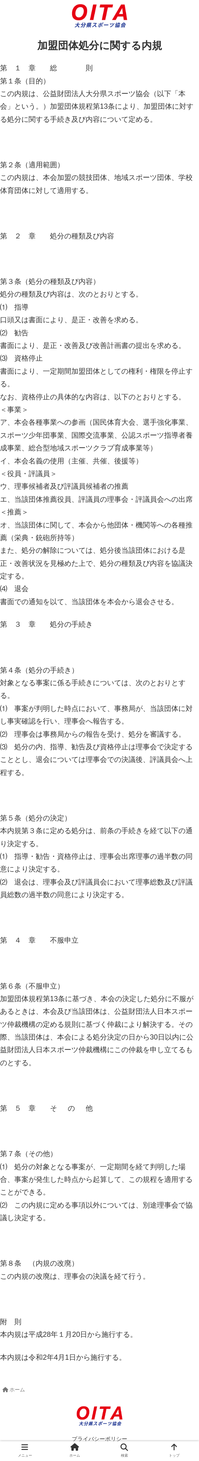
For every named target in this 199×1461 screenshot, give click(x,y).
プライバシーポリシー (99, 1439)
